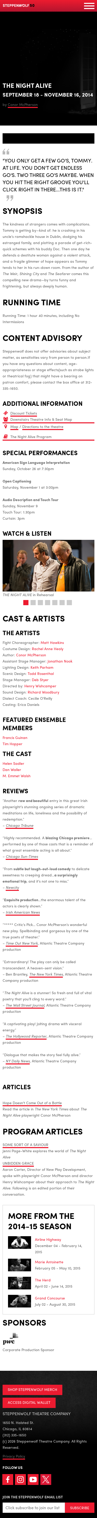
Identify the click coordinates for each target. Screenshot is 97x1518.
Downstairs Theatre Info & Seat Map (41, 419)
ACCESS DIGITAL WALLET (29, 1402)
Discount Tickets (23, 413)
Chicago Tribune (19, 825)
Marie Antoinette (49, 1261)
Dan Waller (12, 769)
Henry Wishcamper (40, 685)
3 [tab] (40, 602)
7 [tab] (69, 602)
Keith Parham (42, 667)
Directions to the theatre (42, 426)
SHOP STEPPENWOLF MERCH (32, 1389)
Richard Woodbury (43, 692)
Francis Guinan (15, 737)
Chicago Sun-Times (22, 856)
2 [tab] (33, 602)
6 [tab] (62, 602)
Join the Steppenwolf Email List (33, 1496)
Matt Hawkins (52, 642)
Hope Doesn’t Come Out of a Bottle (32, 1102)
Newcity (12, 887)
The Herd (43, 1279)
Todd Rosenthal (41, 673)
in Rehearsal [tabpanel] (48, 568)
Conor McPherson (23, 104)
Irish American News (23, 912)
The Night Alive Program (30, 436)
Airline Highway (48, 1239)
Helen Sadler (13, 763)
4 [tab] (47, 602)
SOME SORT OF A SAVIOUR (25, 1144)
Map (14, 426)
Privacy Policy (14, 1456)
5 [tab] (54, 602)
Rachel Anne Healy (47, 648)
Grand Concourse (50, 1298)
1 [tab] (25, 602)
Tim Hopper (13, 743)
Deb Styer (40, 679)
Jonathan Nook (60, 661)
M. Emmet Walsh (17, 775)
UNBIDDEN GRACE (18, 1163)
